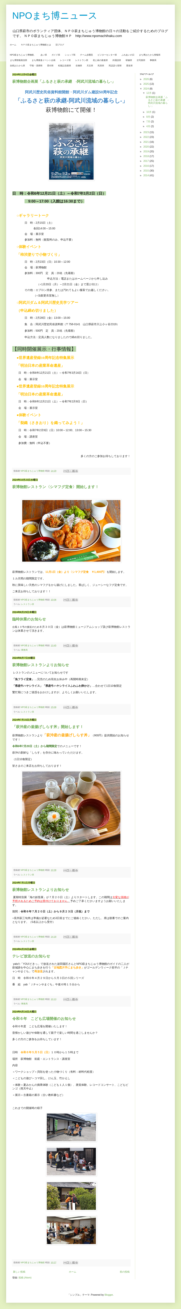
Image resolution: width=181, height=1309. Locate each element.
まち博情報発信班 (18, 60)
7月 (148, 121)
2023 (146, 132)
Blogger (109, 1294)
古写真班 (141, 60)
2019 (146, 151)
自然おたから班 (17, 65)
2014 (146, 175)
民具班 (101, 65)
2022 (146, 137)
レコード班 (65, 60)
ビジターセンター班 (107, 55)
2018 (146, 156)
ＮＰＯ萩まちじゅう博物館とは (36, 44)
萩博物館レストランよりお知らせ (40, 665)
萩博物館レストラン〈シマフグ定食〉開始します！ (55, 487)
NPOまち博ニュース (54, 15)
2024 (146, 88)
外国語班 (116, 60)
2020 (146, 146)
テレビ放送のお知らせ (31, 956)
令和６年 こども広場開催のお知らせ (44, 1019)
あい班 (43, 55)
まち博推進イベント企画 (43, 60)
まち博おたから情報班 (149, 55)
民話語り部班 (115, 65)
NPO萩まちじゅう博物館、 (23, 55)
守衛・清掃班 (36, 65)
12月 (149, 93)
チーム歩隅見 (86, 55)
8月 (148, 116)
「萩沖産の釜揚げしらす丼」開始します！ (47, 727)
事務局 (153, 60)
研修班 (129, 60)
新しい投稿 (19, 1271)
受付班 (50, 65)
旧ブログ (60, 44)
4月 (148, 126)
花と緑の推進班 (100, 60)
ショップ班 (70, 55)
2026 (146, 79)
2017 (146, 161)
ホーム (13, 44)
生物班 (79, 65)
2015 (146, 170)
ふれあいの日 (127, 55)
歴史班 (129, 65)
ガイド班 (56, 55)
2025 (146, 84)
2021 (146, 142)
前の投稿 (125, 1271)
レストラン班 (81, 60)
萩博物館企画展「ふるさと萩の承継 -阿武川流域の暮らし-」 (63, 81)
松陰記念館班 (64, 65)
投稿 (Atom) (25, 1277)
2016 (146, 166)
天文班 (90, 65)
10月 (149, 112)
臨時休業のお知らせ (29, 619)
